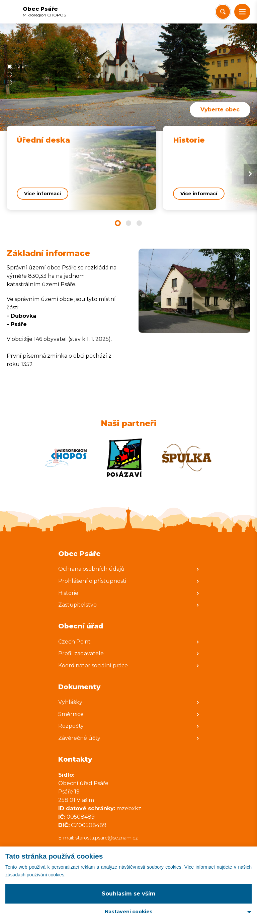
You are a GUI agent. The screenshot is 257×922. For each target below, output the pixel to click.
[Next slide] (250, 174)
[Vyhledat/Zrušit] (223, 12)
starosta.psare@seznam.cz (107, 838)
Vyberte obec (220, 109)
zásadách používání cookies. (35, 874)
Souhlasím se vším (129, 893)
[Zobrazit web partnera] (66, 458)
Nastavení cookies (129, 912)
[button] (242, 12)
